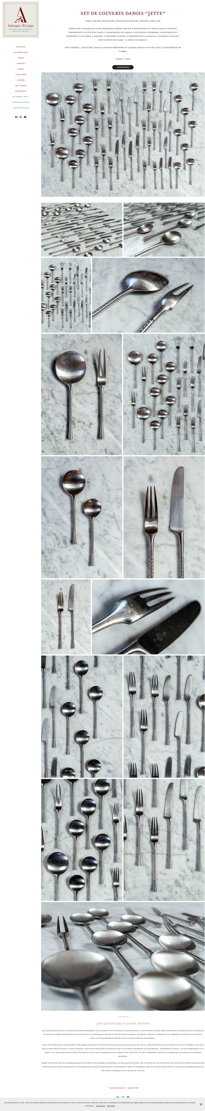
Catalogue (21, 46)
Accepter (100, 1106)
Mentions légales (21, 108)
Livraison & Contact (20, 102)
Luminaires (20, 74)
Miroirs (21, 80)
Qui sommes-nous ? (20, 96)
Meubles (21, 63)
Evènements (20, 91)
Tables (21, 57)
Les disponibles (20, 52)
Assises (21, 69)
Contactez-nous (123, 67)
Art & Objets (20, 85)
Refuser (111, 1106)
